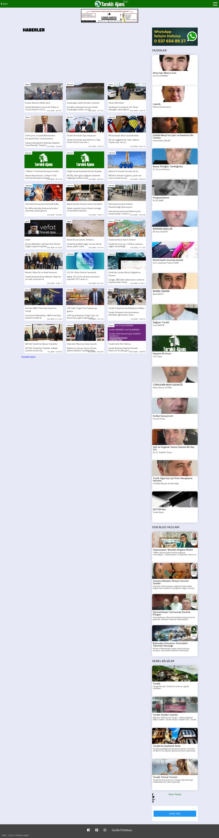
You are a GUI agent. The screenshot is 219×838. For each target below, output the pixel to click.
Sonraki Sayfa (28, 357)
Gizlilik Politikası (122, 830)
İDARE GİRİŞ (175, 813)
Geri (4, 4)
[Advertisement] (85, 58)
